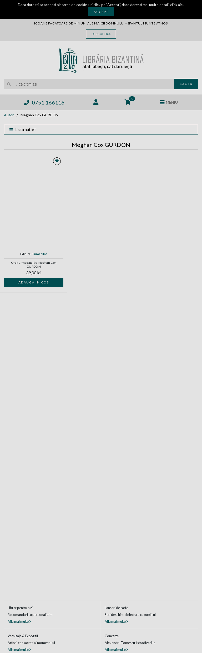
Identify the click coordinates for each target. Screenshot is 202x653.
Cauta (186, 84)
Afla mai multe (19, 621)
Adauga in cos (33, 282)
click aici (176, 4)
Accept (101, 12)
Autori (9, 115)
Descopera (101, 34)
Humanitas (39, 254)
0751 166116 (44, 102)
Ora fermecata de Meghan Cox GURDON (34, 264)
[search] (89, 84)
